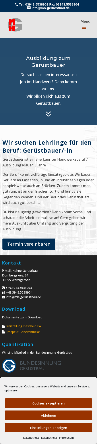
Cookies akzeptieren (48, 403)
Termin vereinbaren (28, 244)
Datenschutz (31, 438)
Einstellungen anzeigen (48, 427)
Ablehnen (48, 415)
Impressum (66, 438)
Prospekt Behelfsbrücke (23, 332)
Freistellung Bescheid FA (23, 326)
